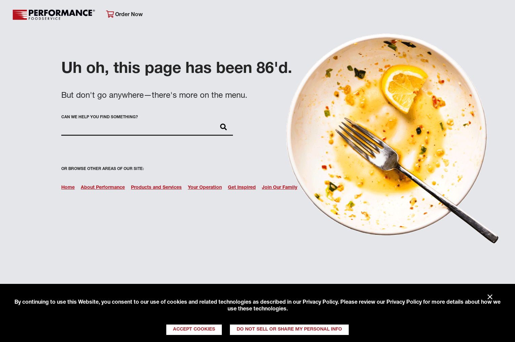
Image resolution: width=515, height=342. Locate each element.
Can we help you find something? (99, 117)
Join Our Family (451, 15)
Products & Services (264, 15)
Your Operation (333, 15)
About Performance (191, 15)
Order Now (124, 14)
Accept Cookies (194, 329)
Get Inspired (392, 15)
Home (68, 187)
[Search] (499, 15)
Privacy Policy (320, 302)
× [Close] (490, 297)
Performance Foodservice (54, 15)
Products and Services (156, 187)
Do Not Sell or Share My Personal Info (289, 329)
